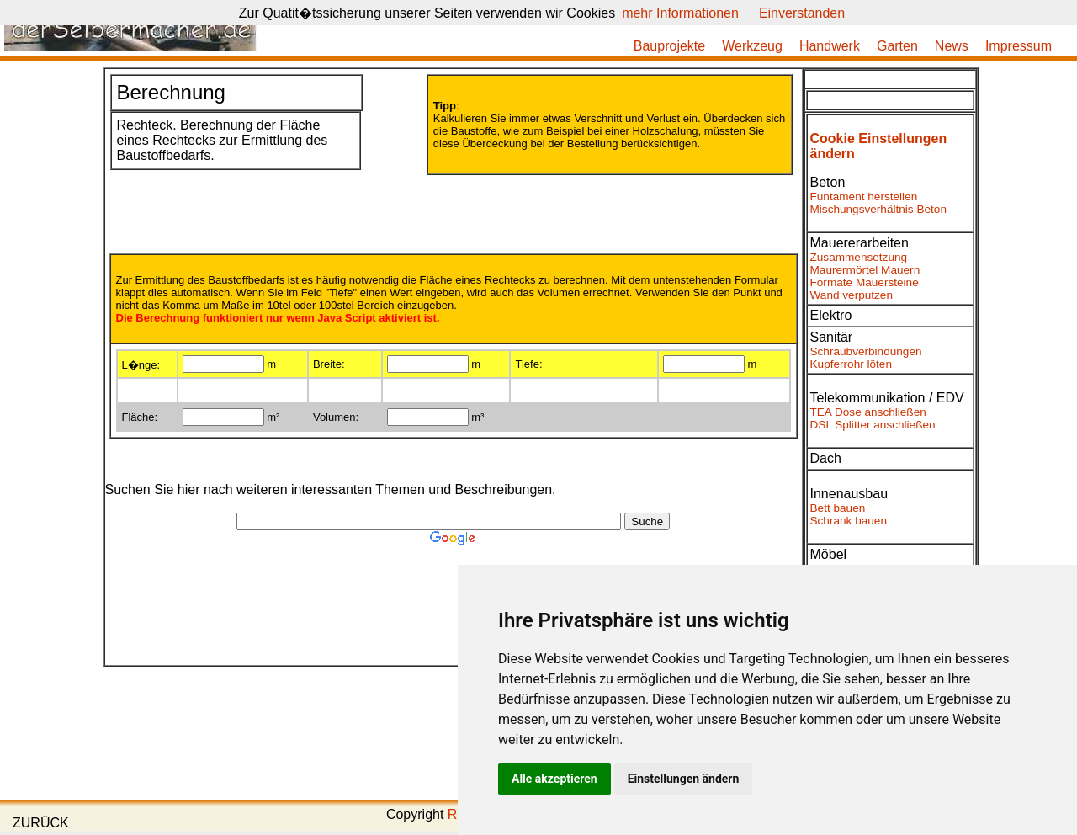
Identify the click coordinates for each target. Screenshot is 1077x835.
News (951, 46)
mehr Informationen (680, 13)
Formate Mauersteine (864, 282)
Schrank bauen (848, 520)
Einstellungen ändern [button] (684, 778)
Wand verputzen (851, 295)
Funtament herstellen (864, 196)
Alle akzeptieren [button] (554, 778)
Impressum (1018, 46)
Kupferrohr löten (851, 364)
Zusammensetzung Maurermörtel (859, 263)
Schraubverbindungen (866, 351)
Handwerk (829, 46)
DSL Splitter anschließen (873, 424)
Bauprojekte (669, 46)
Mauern (900, 269)
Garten (897, 46)
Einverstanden (802, 13)
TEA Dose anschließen (868, 412)
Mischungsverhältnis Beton (878, 209)
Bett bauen (838, 508)
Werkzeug (752, 46)
